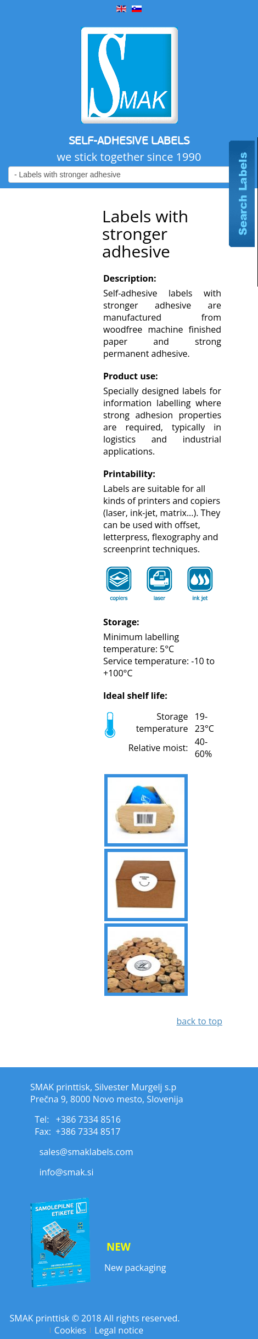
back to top (199, 1021)
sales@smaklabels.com (86, 1152)
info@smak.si (67, 1172)
